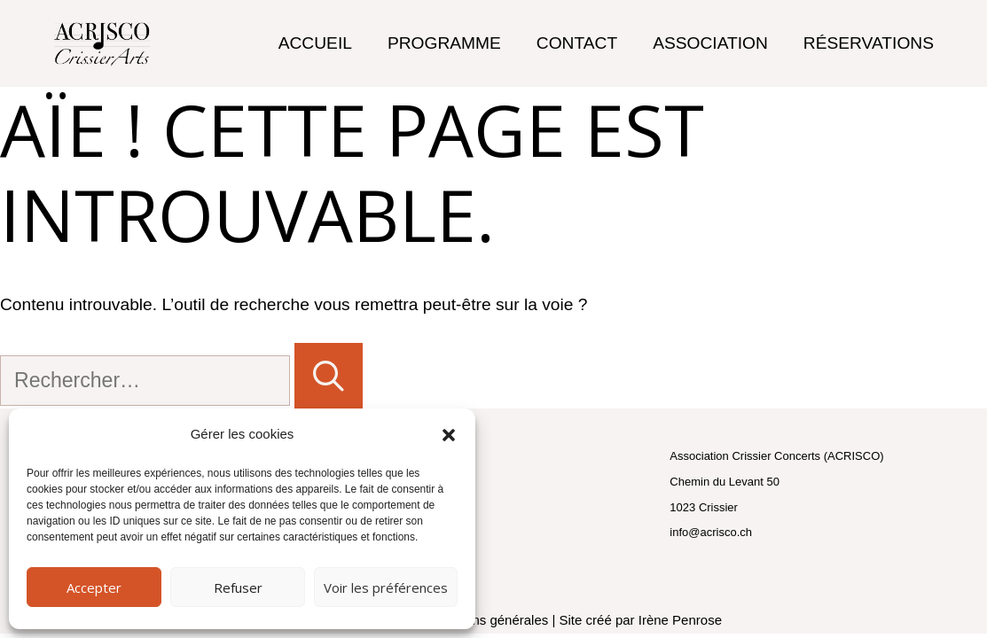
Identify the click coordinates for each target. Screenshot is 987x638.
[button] (449, 435)
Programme (444, 43)
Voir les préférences (386, 587)
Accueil (315, 43)
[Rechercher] (328, 375)
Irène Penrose (680, 619)
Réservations (868, 43)
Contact (577, 43)
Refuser (238, 587)
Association (710, 43)
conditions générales (488, 619)
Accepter (94, 587)
